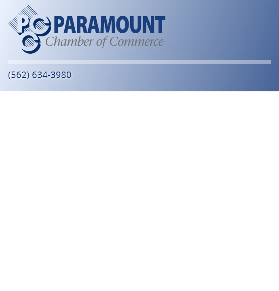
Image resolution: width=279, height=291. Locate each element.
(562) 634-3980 (40, 74)
